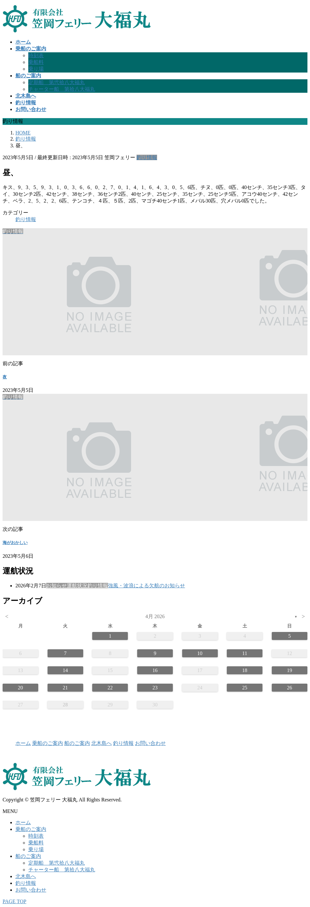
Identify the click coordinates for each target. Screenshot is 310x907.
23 (154, 687)
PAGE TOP (14, 901)
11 (244, 653)
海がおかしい (15, 542)
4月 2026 (155, 616)
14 (65, 670)
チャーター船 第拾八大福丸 (61, 89)
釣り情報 (147, 157)
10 (199, 653)
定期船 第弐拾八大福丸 (56, 82)
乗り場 (36, 69)
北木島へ (101, 743)
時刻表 (36, 55)
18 (244, 670)
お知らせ (56, 585)
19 (289, 670)
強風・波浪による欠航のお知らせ (146, 585)
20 (20, 687)
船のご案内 (77, 743)
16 (154, 670)
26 (289, 687)
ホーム (23, 743)
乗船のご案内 (47, 743)
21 (65, 687)
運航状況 (77, 585)
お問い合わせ (150, 743)
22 (110, 687)
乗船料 (36, 62)
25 (244, 687)
